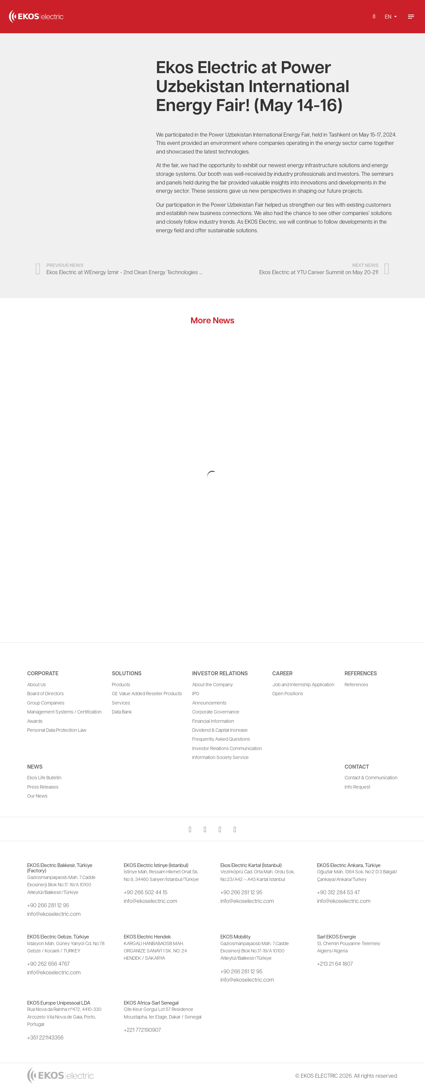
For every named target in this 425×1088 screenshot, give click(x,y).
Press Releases (42, 787)
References (361, 673)
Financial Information (213, 721)
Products (121, 684)
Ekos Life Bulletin (44, 777)
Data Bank (122, 711)
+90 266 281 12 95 (48, 905)
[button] (374, 16)
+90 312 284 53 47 (338, 892)
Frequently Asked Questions (221, 739)
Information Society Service (220, 757)
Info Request (357, 787)
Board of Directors (45, 693)
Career (282, 673)
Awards (34, 721)
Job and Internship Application (303, 684)
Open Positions (287, 693)
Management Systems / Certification (64, 711)
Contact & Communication (371, 777)
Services (121, 703)
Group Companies (45, 703)
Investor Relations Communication (227, 748)
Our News (37, 796)
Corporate (42, 673)
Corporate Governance (215, 711)
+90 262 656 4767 (48, 963)
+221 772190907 (142, 1029)
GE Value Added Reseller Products (147, 693)
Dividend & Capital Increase (220, 730)
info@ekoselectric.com (54, 913)
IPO (195, 693)
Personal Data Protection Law (56, 730)
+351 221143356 (45, 1037)
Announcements (209, 703)
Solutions (126, 673)
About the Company (212, 684)
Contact (357, 766)
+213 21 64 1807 (335, 963)
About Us (36, 684)
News (34, 766)
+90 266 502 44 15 (145, 892)
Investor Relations (220, 673)
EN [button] (389, 16)
